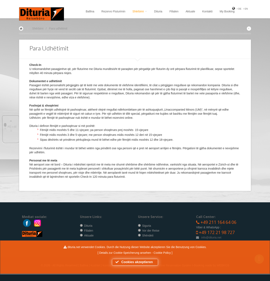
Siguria (146, 225)
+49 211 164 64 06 (218, 222)
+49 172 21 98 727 (217, 232)
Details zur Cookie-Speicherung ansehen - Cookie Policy (135, 252)
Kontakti (207, 11)
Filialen (173, 11)
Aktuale (190, 11)
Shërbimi (140, 11)
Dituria (158, 11)
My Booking (227, 11)
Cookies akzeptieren (135, 262)
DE (239, 9)
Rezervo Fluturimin (113, 11)
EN (245, 9)
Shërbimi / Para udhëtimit (49, 28)
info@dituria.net (211, 237)
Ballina (90, 11)
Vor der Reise (150, 230)
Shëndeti (147, 235)
